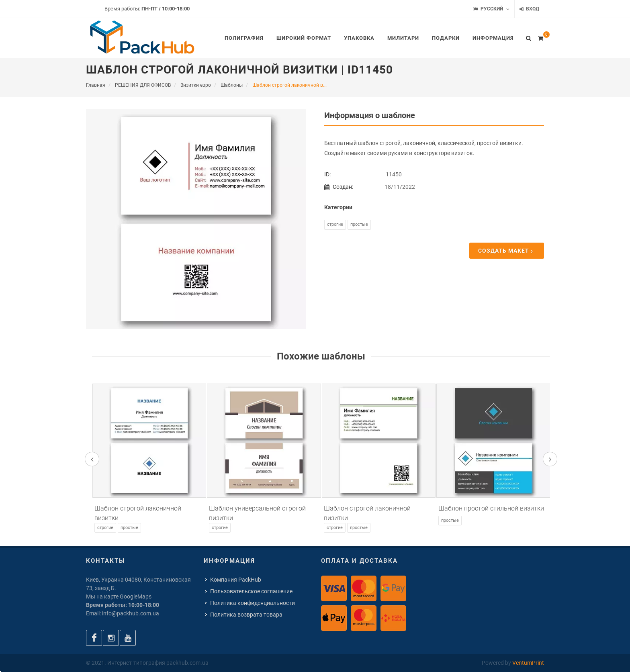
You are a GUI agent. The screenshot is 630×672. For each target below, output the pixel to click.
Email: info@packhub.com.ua (122, 613)
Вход (529, 9)
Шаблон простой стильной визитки (491, 508)
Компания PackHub (235, 579)
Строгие (335, 224)
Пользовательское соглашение (251, 591)
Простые (359, 224)
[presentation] (92, 459)
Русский (491, 9)
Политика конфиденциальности (252, 603)
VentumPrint (528, 663)
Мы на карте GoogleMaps (118, 596)
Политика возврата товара (246, 614)
